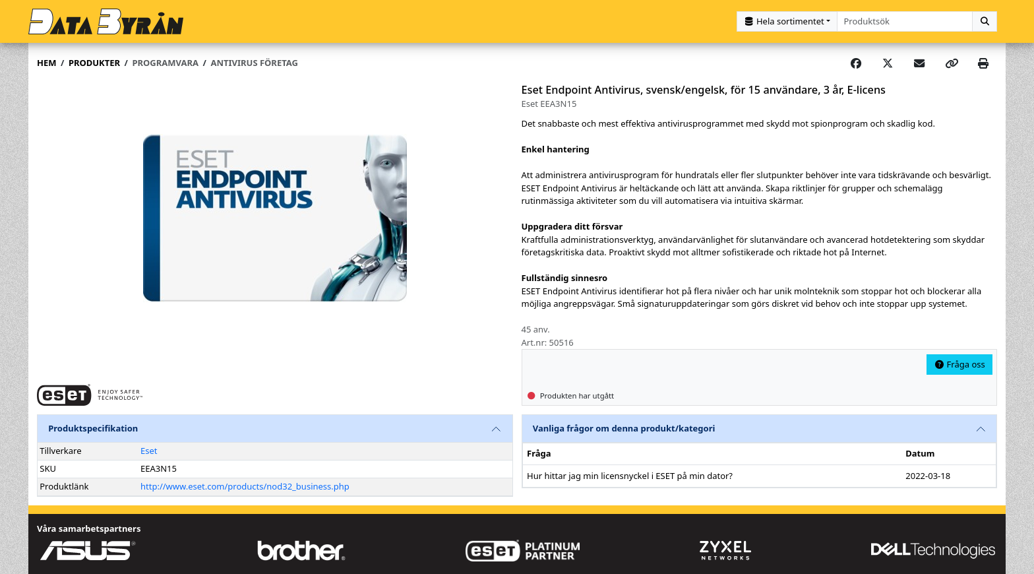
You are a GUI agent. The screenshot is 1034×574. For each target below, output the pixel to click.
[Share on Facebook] (856, 63)
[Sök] (984, 21)
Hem (46, 63)
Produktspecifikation (93, 428)
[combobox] (905, 21)
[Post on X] (887, 63)
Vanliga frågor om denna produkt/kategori (624, 428)
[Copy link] (951, 63)
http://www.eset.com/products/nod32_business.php (245, 486)
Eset (148, 451)
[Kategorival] (787, 21)
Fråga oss (959, 364)
